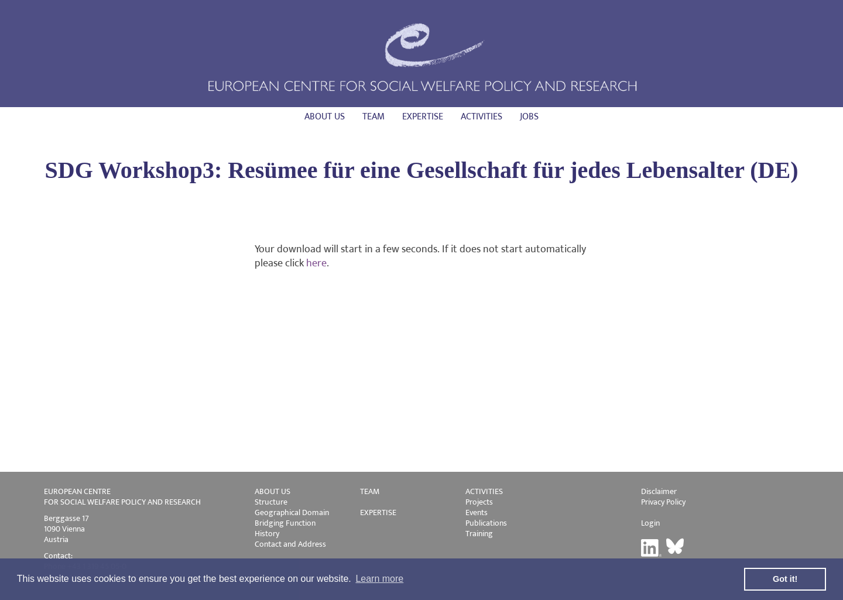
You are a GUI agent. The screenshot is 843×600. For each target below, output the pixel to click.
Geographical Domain (292, 512)
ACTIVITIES (484, 491)
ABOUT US (272, 491)
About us (324, 117)
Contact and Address (290, 544)
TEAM (369, 491)
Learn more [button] (379, 579)
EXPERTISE (378, 512)
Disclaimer (659, 491)
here (316, 263)
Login (650, 523)
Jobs (529, 117)
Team (373, 117)
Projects (479, 502)
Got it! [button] (785, 579)
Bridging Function (285, 523)
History (267, 533)
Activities (481, 117)
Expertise (422, 117)
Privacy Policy (663, 502)
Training (479, 533)
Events (476, 512)
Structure (271, 502)
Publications (486, 523)
